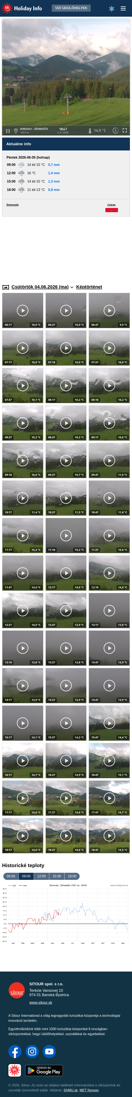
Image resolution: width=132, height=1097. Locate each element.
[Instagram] (32, 1052)
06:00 (11, 876)
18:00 (72, 876)
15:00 (57, 876)
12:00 (41, 876)
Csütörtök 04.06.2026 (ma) (42, 286)
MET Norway (89, 1090)
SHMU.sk (70, 1090)
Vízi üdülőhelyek (71, 8)
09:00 (26, 876)
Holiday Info (18, 5)
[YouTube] (49, 1052)
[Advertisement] (66, 248)
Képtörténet (89, 286)
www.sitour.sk (40, 1003)
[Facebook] (15, 1052)
